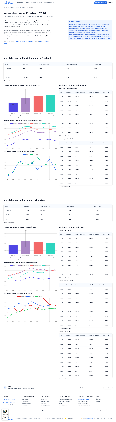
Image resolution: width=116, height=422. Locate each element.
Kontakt (18, 418)
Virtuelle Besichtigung (46, 405)
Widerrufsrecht (46, 418)
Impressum (24, 418)
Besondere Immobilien (84, 405)
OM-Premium (25, 401)
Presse (98, 401)
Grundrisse (43, 403)
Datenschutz (37, 418)
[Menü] (7, 410)
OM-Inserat (25, 399)
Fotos (42, 408)
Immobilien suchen (49, 2)
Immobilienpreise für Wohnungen (25, 41)
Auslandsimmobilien (83, 403)
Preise (27, 2)
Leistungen (20, 3)
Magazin (39, 2)
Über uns (98, 399)
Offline (42, 410)
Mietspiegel (62, 408)
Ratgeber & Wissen (64, 401)
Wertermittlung (44, 399)
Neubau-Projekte (26, 403)
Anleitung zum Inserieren (65, 399)
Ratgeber (33, 2)
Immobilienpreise (63, 405)
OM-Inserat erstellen (83, 399)
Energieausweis (45, 401)
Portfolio (24, 405)
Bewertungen (89, 418)
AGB (31, 418)
